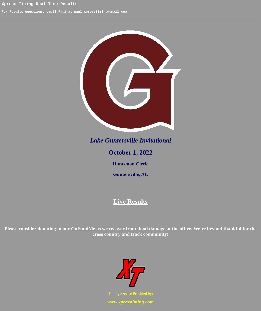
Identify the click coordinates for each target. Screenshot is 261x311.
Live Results (130, 204)
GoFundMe (83, 231)
